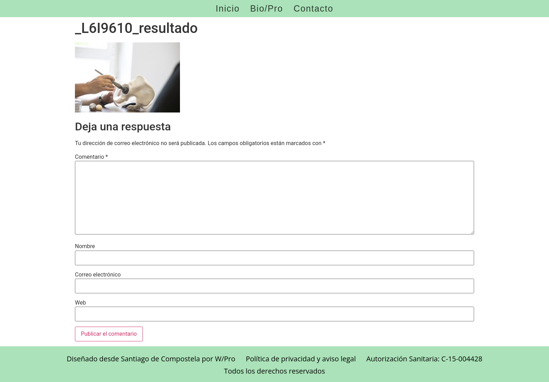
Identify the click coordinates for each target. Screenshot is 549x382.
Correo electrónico (98, 275)
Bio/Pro (266, 9)
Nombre (85, 246)
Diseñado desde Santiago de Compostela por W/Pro (151, 358)
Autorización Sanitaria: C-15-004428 (424, 358)
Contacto (313, 9)
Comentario (91, 157)
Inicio (228, 9)
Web (80, 303)
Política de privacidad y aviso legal (301, 358)
